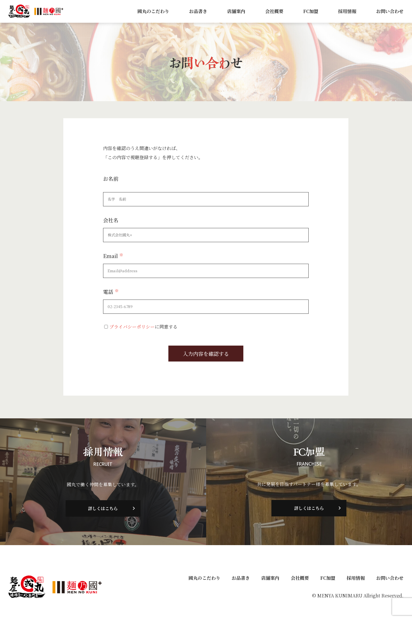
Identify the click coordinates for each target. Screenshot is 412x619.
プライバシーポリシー (132, 326)
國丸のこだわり (153, 11)
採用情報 (347, 11)
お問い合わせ (389, 11)
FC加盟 (310, 11)
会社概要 (274, 11)
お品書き (198, 11)
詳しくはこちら (103, 509)
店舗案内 (236, 11)
